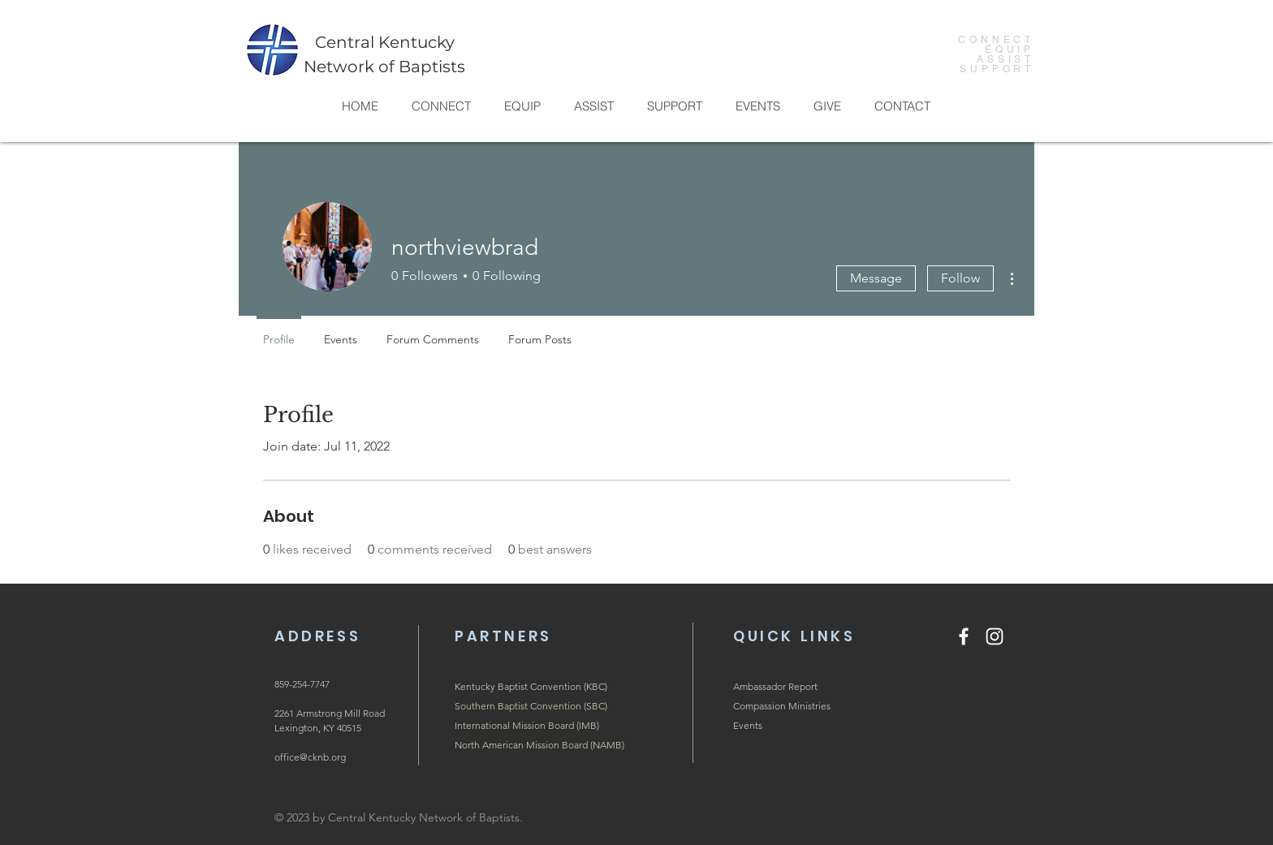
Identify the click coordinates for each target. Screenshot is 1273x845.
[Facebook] (963, 636)
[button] (441, 105)
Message (876, 278)
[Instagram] (994, 636)
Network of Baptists (384, 66)
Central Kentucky (385, 42)
